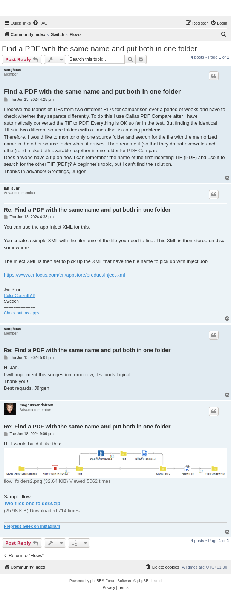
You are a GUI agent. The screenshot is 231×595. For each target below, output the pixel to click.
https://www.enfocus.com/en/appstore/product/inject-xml (64, 275)
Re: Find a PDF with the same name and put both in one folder (87, 209)
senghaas (12, 70)
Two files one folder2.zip (32, 503)
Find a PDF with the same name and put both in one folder (99, 49)
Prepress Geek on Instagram (32, 526)
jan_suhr (12, 188)
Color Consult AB (19, 295)
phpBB (96, 581)
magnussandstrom (36, 405)
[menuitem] (39, 23)
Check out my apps (21, 313)
